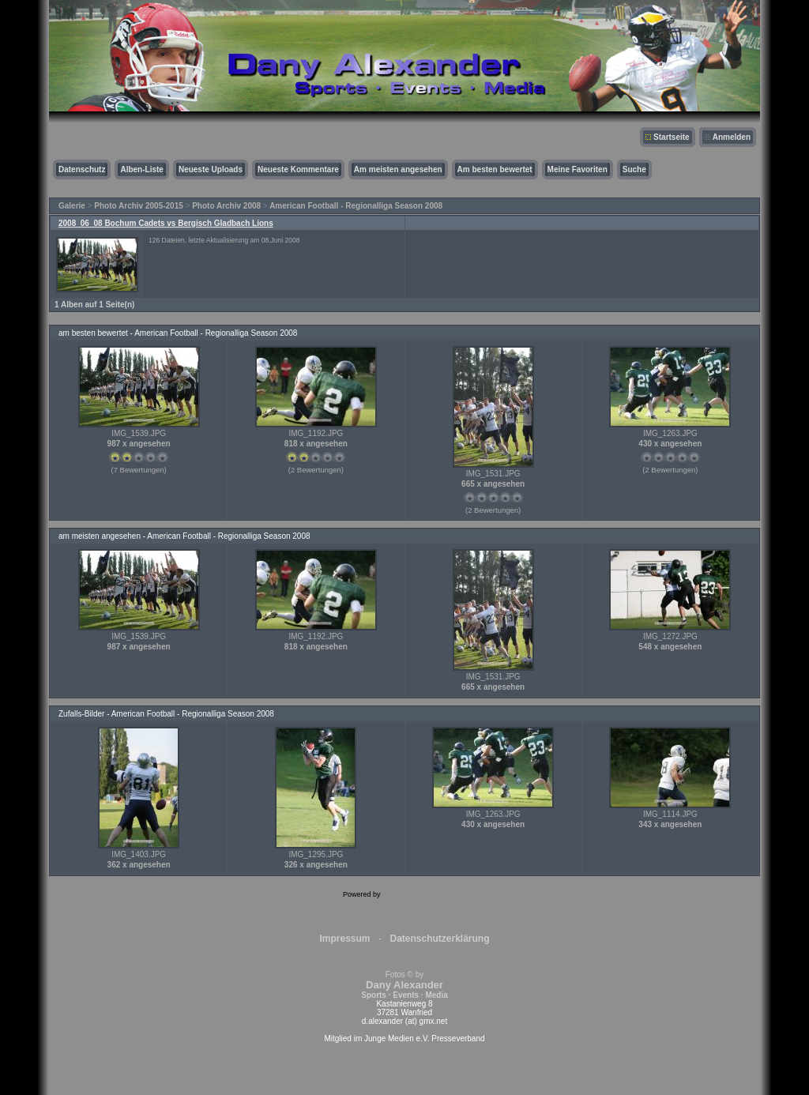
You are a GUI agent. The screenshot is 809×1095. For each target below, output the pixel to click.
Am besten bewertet (494, 169)
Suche (634, 169)
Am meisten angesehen (398, 169)
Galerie (71, 205)
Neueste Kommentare (298, 169)
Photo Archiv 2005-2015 (138, 205)
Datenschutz (81, 169)
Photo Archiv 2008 (226, 205)
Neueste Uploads (211, 169)
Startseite (671, 137)
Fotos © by (404, 984)
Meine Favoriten (577, 169)
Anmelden (732, 137)
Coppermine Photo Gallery (424, 894)
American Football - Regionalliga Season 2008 (355, 205)
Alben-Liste (141, 169)
